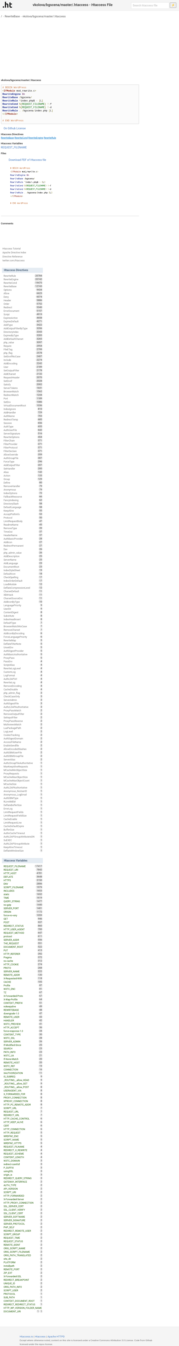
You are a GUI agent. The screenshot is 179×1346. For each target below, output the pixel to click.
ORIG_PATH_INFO (23, 1286)
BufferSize (23, 829)
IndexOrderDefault (23, 580)
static (23, 894)
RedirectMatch (23, 394)
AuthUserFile (23, 430)
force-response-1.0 (23, 1030)
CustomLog (23, 671)
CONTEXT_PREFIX (23, 1002)
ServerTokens (23, 387)
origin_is (23, 1174)
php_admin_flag (23, 692)
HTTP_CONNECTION (23, 1129)
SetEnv (23, 401)
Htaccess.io (26, 1336)
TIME (23, 897)
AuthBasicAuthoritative (23, 654)
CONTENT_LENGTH (23, 1157)
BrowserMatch (23, 391)
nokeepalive (23, 1006)
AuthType (23, 426)
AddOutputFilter (23, 465)
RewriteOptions (23, 437)
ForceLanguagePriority (23, 636)
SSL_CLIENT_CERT (23, 1213)
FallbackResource (23, 496)
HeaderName (23, 535)
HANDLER (23, 1020)
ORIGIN (23, 911)
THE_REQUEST (23, 943)
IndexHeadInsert (23, 619)
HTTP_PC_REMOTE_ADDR (23, 1104)
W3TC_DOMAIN (23, 1160)
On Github (10, 128)
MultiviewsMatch (23, 724)
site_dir (23, 1258)
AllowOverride (23, 454)
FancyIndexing (23, 500)
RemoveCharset (23, 629)
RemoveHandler (23, 486)
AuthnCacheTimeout (23, 833)
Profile (23, 985)
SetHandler (23, 468)
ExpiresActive (23, 317)
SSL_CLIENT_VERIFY (23, 1209)
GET (23, 918)
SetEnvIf (23, 380)
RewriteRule (50, 138)
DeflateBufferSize (23, 805)
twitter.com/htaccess (14, 260)
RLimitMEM (23, 801)
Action (23, 475)
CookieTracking (23, 734)
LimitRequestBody (23, 521)
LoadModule (23, 584)
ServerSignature (23, 433)
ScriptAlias (23, 664)
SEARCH (23, 1048)
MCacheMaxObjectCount (23, 780)
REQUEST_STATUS (23, 1241)
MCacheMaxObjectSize (23, 777)
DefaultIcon (23, 573)
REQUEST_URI (23, 869)
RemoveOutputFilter (23, 713)
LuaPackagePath (23, 727)
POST (23, 922)
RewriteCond (21, 138)
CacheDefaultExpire (23, 826)
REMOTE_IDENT (23, 1244)
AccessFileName (23, 741)
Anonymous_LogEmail (23, 794)
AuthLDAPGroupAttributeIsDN (23, 836)
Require (23, 345)
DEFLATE (23, 876)
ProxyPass (23, 657)
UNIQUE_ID (23, 1283)
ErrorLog (23, 808)
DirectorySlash (23, 503)
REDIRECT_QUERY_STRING (23, 1178)
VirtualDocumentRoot (23, 405)
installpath (23, 1265)
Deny (23, 296)
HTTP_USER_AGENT (23, 929)
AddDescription (23, 556)
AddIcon (23, 542)
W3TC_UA (23, 1055)
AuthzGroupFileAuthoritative (23, 763)
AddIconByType (23, 601)
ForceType (23, 461)
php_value (23, 342)
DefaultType (23, 622)
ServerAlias (23, 759)
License (21, 128)
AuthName (23, 416)
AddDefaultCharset (23, 338)
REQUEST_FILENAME (14, 147)
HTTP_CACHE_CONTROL (23, 1118)
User (23, 366)
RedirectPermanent (23, 545)
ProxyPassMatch (23, 710)
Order (23, 303)
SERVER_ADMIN (23, 1041)
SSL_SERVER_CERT (23, 1206)
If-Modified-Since (23, 1044)
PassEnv (23, 661)
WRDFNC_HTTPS (23, 1143)
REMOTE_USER (23, 1016)
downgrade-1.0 (23, 1013)
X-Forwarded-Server (23, 1199)
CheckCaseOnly (23, 696)
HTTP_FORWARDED (23, 1195)
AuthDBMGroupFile (23, 756)
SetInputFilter (23, 717)
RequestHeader (23, 377)
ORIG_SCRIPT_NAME (23, 1248)
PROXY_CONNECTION (23, 1097)
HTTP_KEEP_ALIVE (23, 1122)
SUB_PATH (23, 1297)
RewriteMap (23, 640)
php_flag (23, 352)
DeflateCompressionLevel (23, 587)
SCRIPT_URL (23, 1108)
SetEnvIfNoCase (23, 356)
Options (23, 289)
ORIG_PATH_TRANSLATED (23, 1255)
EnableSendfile (23, 745)
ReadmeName (23, 524)
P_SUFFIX (23, 1167)
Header (23, 300)
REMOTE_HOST (23, 1062)
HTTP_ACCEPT (23, 1027)
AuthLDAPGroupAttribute (23, 843)
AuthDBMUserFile (23, 752)
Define (23, 482)
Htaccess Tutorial (12, 248)
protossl (23, 936)
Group (23, 479)
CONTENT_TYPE (23, 1034)
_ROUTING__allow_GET (23, 1083)
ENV (23, 883)
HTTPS (23, 880)
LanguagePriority (23, 605)
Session (23, 423)
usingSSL (23, 1171)
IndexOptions (23, 493)
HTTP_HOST (23, 873)
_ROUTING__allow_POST (23, 1087)
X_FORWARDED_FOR (23, 1094)
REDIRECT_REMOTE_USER (23, 1230)
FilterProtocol (23, 447)
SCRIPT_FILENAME (23, 887)
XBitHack (23, 594)
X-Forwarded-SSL (23, 1276)
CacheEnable (23, 819)
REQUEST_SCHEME (23, 1153)
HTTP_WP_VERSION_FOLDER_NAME (23, 1308)
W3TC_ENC (23, 988)
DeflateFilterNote (23, 643)
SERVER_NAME (23, 971)
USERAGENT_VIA (23, 1090)
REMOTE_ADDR (23, 974)
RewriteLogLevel (23, 668)
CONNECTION (23, 1069)
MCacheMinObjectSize (23, 770)
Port (23, 398)
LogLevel (23, 731)
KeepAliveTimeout (23, 847)
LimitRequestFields (23, 812)
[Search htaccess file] (150, 5)
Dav (23, 549)
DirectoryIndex (23, 331)
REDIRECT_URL (23, 1115)
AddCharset (23, 373)
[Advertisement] (89, 46)
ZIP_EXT (23, 1272)
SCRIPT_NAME (23, 1139)
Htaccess (40, 1336)
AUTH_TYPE (23, 1185)
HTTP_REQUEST (23, 1132)
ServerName (23, 559)
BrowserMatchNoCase (23, 626)
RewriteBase (12, 16)
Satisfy (23, 384)
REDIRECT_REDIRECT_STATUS (23, 1304)
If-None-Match (23, 1059)
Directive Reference (13, 256)
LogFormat (23, 675)
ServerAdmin (23, 699)
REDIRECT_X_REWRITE (23, 1150)
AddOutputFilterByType (23, 328)
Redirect (23, 307)
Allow (23, 293)
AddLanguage (23, 563)
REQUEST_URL (23, 1111)
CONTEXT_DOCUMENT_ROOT (23, 1300)
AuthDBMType (23, 798)
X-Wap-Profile (23, 999)
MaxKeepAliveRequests (23, 766)
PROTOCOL (23, 1293)
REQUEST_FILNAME (23, 1146)
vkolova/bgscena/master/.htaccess (44, 16)
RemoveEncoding (23, 685)
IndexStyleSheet (23, 570)
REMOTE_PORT (23, 1269)
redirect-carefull (23, 1164)
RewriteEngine (35, 138)
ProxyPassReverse (23, 720)
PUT (23, 950)
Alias (23, 472)
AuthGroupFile (23, 458)
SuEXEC (23, 840)
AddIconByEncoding (23, 633)
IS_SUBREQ (23, 1076)
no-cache (23, 960)
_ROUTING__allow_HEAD (23, 1080)
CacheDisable (23, 689)
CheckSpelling (23, 577)
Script (23, 314)
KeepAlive (23, 510)
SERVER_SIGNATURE (23, 1220)
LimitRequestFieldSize (23, 815)
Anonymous (23, 489)
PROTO (23, 967)
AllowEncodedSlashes (23, 749)
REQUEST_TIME (23, 1237)
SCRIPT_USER (23, 1290)
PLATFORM (23, 1262)
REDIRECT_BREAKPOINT (23, 1279)
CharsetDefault (23, 591)
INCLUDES (23, 890)
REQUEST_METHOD (23, 932)
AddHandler (23, 412)
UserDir (23, 608)
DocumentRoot (23, 566)
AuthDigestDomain (23, 738)
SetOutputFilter (23, 370)
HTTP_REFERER (23, 953)
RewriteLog (23, 682)
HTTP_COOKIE (23, 964)
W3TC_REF (23, 1066)
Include (23, 359)
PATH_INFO (23, 1052)
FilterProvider (23, 444)
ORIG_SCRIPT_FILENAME (23, 1251)
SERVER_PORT (23, 908)
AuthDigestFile (23, 703)
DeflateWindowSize (23, 850)
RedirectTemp (23, 419)
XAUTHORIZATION (23, 1073)
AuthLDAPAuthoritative (23, 787)
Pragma (23, 957)
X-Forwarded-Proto (23, 995)
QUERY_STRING (23, 901)
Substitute (23, 615)
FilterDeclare (23, 451)
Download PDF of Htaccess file (27, 159)
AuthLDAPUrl (23, 678)
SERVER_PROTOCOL (23, 1223)
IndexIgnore (23, 408)
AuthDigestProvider (23, 650)
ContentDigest (23, 612)
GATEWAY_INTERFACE (23, 1181)
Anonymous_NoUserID (23, 791)
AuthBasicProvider (23, 538)
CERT (23, 1125)
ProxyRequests (23, 773)
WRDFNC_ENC (23, 1136)
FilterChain (23, 440)
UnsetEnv (23, 647)
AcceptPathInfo (23, 514)
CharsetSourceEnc (23, 598)
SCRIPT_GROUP (23, 1234)
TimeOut (23, 531)
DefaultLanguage (23, 507)
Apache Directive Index (14, 252)
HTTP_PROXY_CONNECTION (23, 1202)
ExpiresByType (23, 335)
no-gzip (23, 904)
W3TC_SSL (23, 1037)
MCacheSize (23, 784)
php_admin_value (23, 552)
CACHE (23, 981)
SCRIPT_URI (23, 1192)
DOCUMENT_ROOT (23, 946)
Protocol (23, 517)
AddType (23, 324)
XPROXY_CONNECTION (23, 1101)
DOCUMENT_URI (22, 1311)
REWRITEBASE (23, 1009)
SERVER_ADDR (23, 939)
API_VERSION (23, 1188)
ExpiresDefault (23, 321)
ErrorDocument (23, 310)
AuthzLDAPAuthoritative (23, 706)
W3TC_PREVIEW (23, 1023)
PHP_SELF (23, 1227)
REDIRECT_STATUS (23, 925)
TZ (23, 992)
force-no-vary (23, 915)
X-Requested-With (23, 978)
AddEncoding (23, 363)
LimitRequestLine (23, 822)
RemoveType (23, 528)
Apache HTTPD (55, 1336)
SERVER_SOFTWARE (23, 1216)
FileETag (23, 349)
